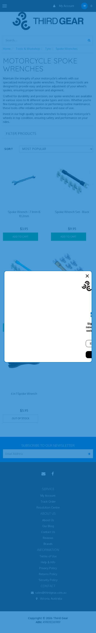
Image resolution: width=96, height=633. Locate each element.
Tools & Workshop (28, 48)
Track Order (48, 501)
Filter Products (21, 134)
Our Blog (48, 526)
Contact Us (48, 532)
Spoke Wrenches (67, 48)
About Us (48, 520)
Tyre (48, 48)
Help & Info (48, 562)
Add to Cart (20, 236)
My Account (62, 6)
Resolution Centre (48, 507)
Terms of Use (48, 556)
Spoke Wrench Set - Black (72, 212)
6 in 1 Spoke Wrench (24, 394)
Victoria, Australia (48, 599)
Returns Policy (48, 574)
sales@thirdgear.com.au (48, 593)
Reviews (48, 538)
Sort (8, 149)
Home (7, 48)
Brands (48, 543)
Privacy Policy (48, 568)
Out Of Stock (20, 418)
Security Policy (48, 580)
